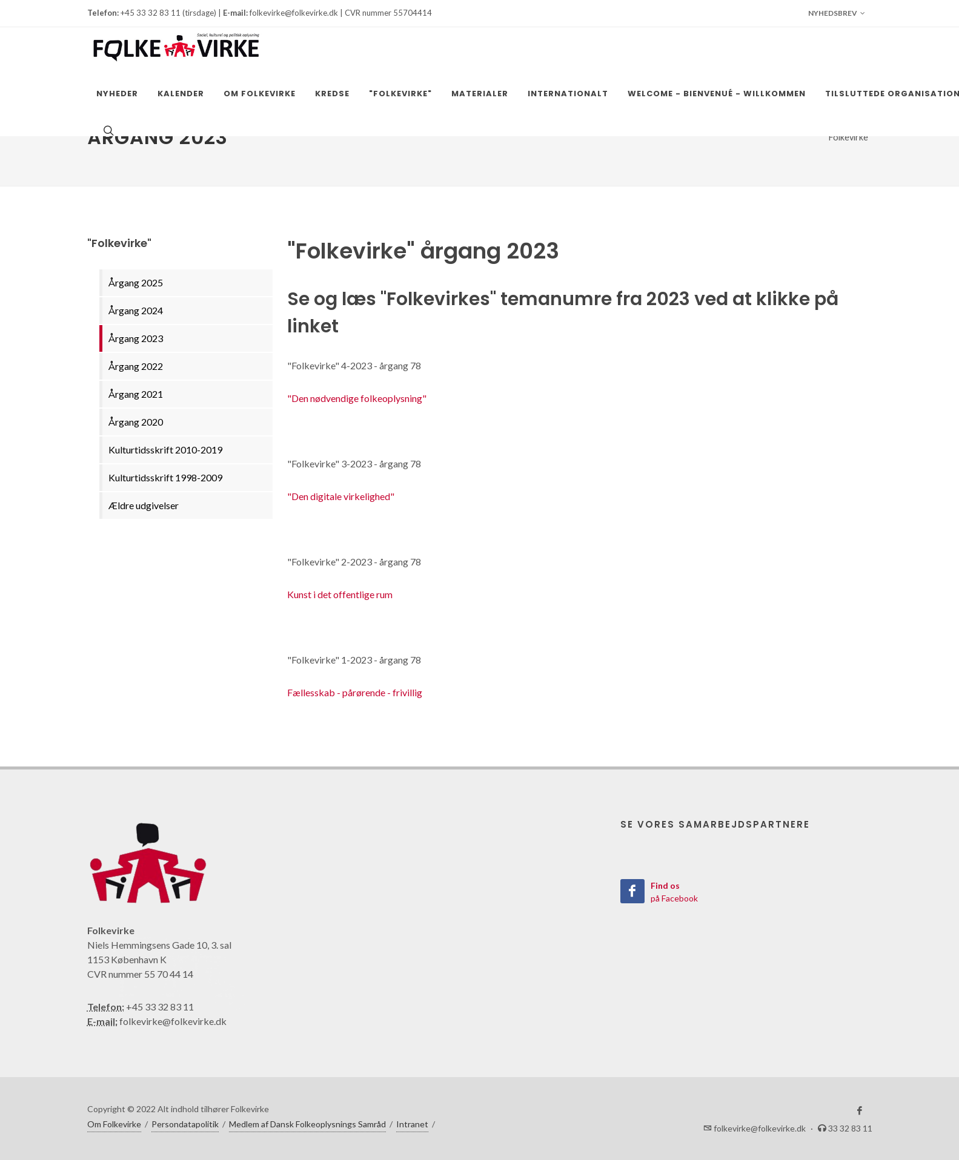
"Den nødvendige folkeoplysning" (356, 398)
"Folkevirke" (848, 137)
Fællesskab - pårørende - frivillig (354, 692)
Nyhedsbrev (836, 13)
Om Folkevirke (114, 1124)
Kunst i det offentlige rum (340, 594)
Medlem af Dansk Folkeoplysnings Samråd (307, 1124)
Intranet (412, 1124)
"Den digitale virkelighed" (340, 496)
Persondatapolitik (185, 1124)
